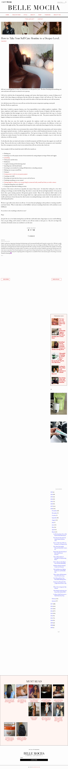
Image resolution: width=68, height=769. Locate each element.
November (54, 513)
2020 (52, 504)
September (54, 517)
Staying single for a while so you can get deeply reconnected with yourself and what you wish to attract (30, 182)
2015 (52, 608)
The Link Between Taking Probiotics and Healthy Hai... (59, 570)
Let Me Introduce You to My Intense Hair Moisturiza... (60, 534)
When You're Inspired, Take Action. (59, 587)
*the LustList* (29, 19)
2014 (52, 611)
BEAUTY (33, 14)
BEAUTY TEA (57, 14)
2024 (52, 494)
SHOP (39, 14)
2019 (52, 506)
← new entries (5, 279)
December (54, 510)
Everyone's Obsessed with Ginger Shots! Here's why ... (59, 583)
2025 (52, 492)
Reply (2, 255)
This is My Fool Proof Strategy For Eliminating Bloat (59, 558)
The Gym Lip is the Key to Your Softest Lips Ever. (62, 322)
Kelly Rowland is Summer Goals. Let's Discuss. (59, 566)
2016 (52, 606)
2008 (52, 625)
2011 (52, 618)
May (53, 527)
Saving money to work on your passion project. (16, 174)
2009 (52, 623)
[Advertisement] (31, 299)
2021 (52, 501)
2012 (52, 615)
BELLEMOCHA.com (36, 767)
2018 (52, 508)
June (53, 525)
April (53, 529)
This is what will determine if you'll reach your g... (59, 575)
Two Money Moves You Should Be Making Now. (59, 578)
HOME (7, 14)
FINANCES (47, 14)
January (54, 601)
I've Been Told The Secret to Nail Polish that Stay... (59, 595)
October (54, 515)
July (53, 522)
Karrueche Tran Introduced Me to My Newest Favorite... (59, 553)
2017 (52, 604)
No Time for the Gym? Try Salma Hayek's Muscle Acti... (59, 539)
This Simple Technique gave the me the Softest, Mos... (60, 591)
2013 (52, 613)
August (54, 520)
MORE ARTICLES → (56, 279)
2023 (52, 497)
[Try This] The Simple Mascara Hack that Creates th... (60, 548)
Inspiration (3, 41)
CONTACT (40, 19)
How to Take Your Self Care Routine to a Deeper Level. (60, 543)
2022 (52, 499)
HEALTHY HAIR (16, 14)
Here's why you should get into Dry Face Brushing (59, 562)
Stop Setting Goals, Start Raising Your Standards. (62, 380)
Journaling (7, 157)
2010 (52, 620)
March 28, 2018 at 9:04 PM (5, 241)
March (53, 532)
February (54, 598)
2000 (52, 627)
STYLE (25, 14)
